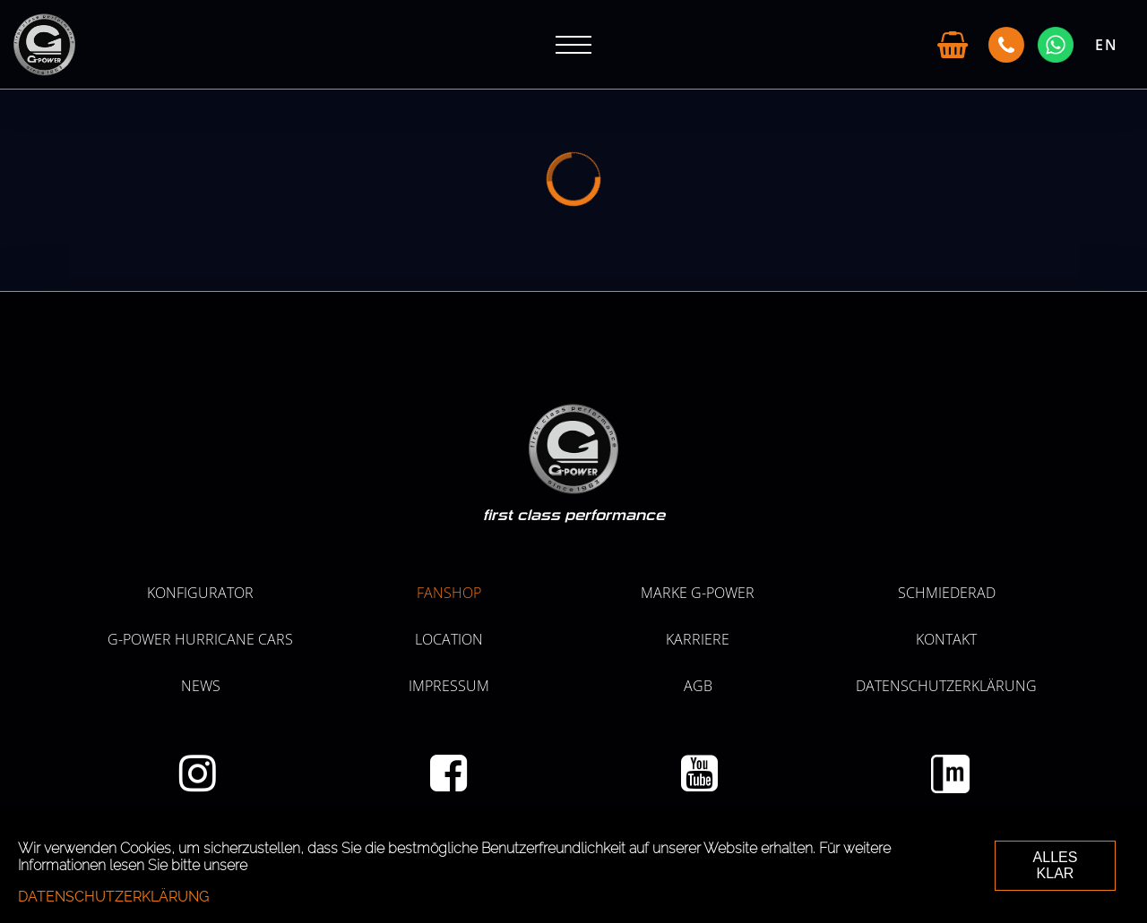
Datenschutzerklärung (946, 686)
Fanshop (449, 593)
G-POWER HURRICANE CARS (200, 639)
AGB (698, 686)
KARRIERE (697, 639)
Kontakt (946, 639)
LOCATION (449, 639)
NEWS (200, 686)
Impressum (449, 686)
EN (1106, 45)
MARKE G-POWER (698, 593)
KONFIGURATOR (200, 593)
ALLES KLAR (1055, 865)
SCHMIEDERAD (947, 593)
